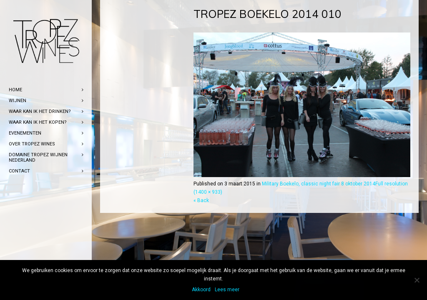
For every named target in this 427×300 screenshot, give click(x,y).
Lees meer (227, 289)
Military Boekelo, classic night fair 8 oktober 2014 (318, 184)
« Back (201, 200)
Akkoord (201, 289)
